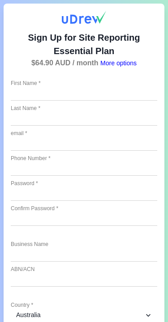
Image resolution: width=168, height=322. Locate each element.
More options (118, 63)
